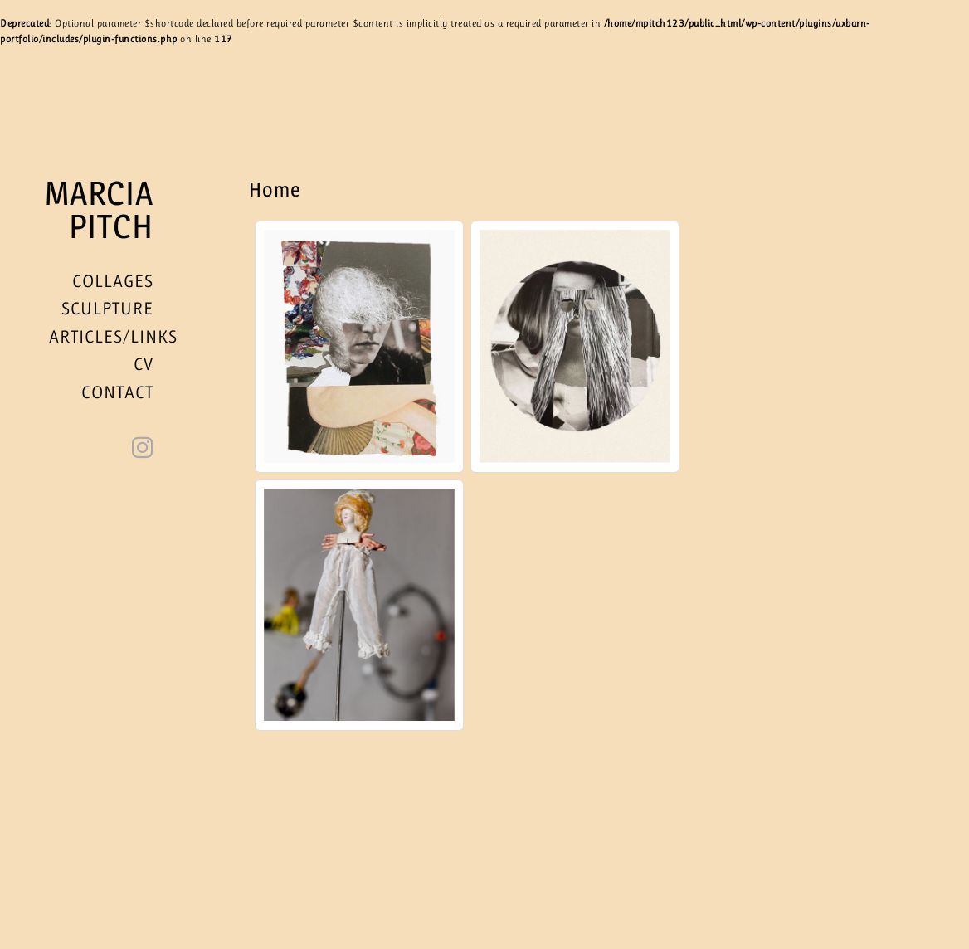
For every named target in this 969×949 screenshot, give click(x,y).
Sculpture (107, 309)
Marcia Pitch (99, 210)
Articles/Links (113, 337)
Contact (117, 392)
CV (143, 364)
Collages (112, 281)
